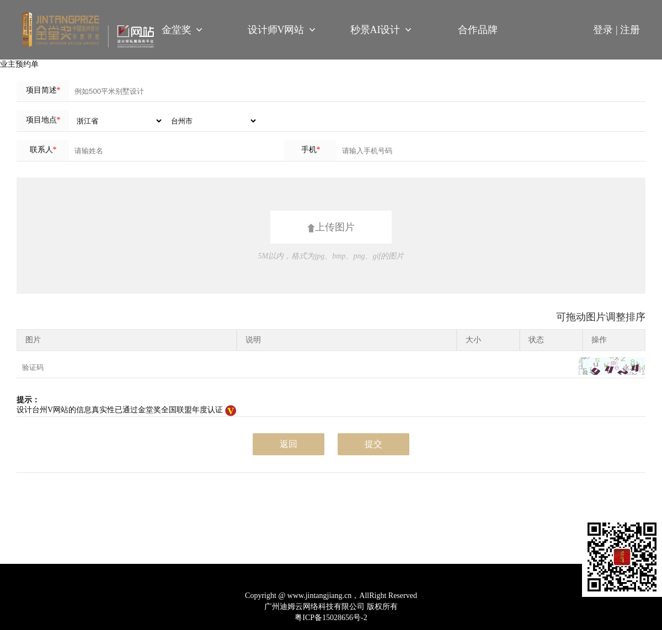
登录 (606, 29)
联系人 (43, 150)
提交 (373, 444)
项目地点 (43, 120)
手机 (311, 150)
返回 (288, 444)
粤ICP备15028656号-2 (331, 617)
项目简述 (43, 90)
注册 (630, 29)
